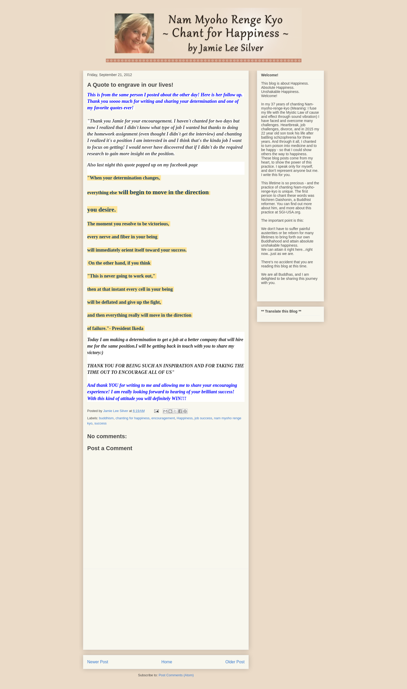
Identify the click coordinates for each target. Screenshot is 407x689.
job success (203, 418)
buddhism (106, 418)
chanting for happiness (133, 418)
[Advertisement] (166, 609)
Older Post (235, 662)
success (100, 423)
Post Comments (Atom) (176, 675)
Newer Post (97, 662)
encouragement (163, 418)
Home (166, 662)
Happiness (185, 418)
